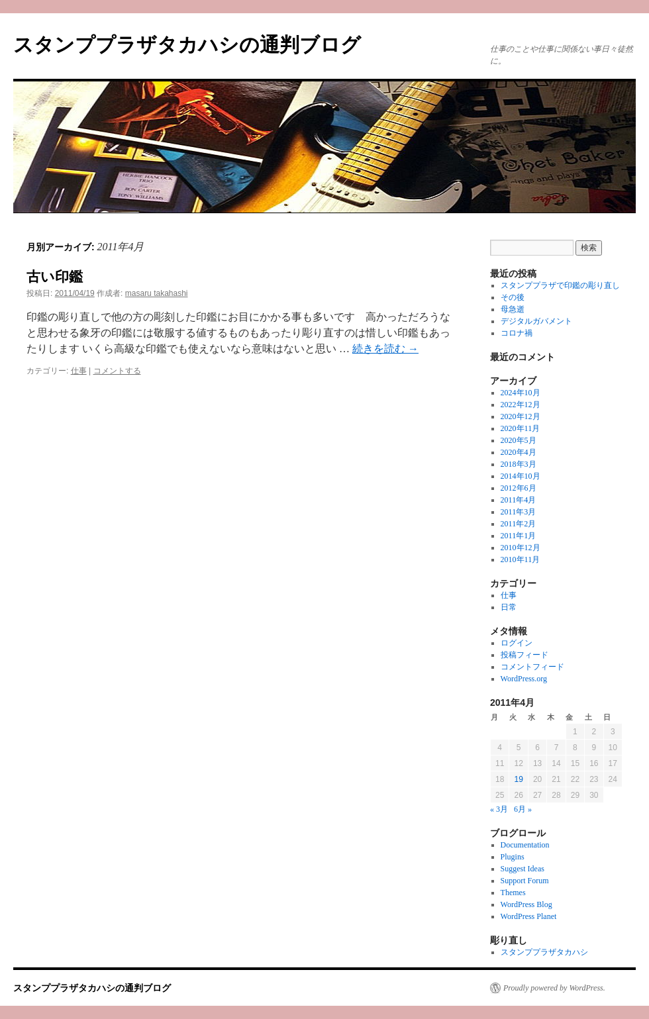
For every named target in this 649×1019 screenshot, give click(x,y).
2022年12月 (520, 404)
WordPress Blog (526, 904)
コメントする (117, 370)
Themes (513, 892)
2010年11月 (520, 559)
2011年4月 (518, 500)
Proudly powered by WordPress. (554, 988)
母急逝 (512, 309)
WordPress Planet (529, 916)
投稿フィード (524, 654)
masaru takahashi (156, 293)
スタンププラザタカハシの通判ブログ (187, 45)
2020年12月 (520, 416)
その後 (512, 297)
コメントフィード (532, 666)
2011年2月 (518, 523)
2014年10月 (520, 476)
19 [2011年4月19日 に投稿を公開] (518, 779)
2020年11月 (520, 428)
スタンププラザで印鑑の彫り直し (560, 285)
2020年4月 (518, 452)
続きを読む (385, 348)
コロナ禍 (516, 333)
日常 (509, 607)
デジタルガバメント (536, 321)
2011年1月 (518, 535)
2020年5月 (518, 440)
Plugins (512, 856)
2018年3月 (518, 464)
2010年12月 (520, 547)
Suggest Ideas (522, 868)
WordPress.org (524, 678)
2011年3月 (518, 511)
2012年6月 (518, 488)
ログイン (516, 643)
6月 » (523, 809)
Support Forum (525, 880)
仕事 (79, 370)
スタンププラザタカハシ (544, 952)
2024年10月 (520, 392)
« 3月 (499, 809)
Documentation (525, 844)
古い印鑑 (54, 276)
